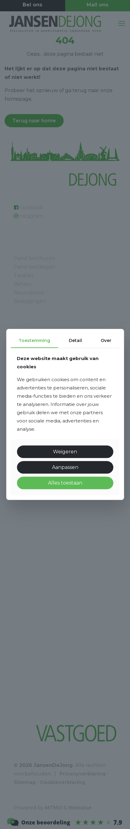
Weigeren (65, 452)
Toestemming (34, 340)
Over (106, 340)
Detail (75, 340)
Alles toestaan (65, 483)
